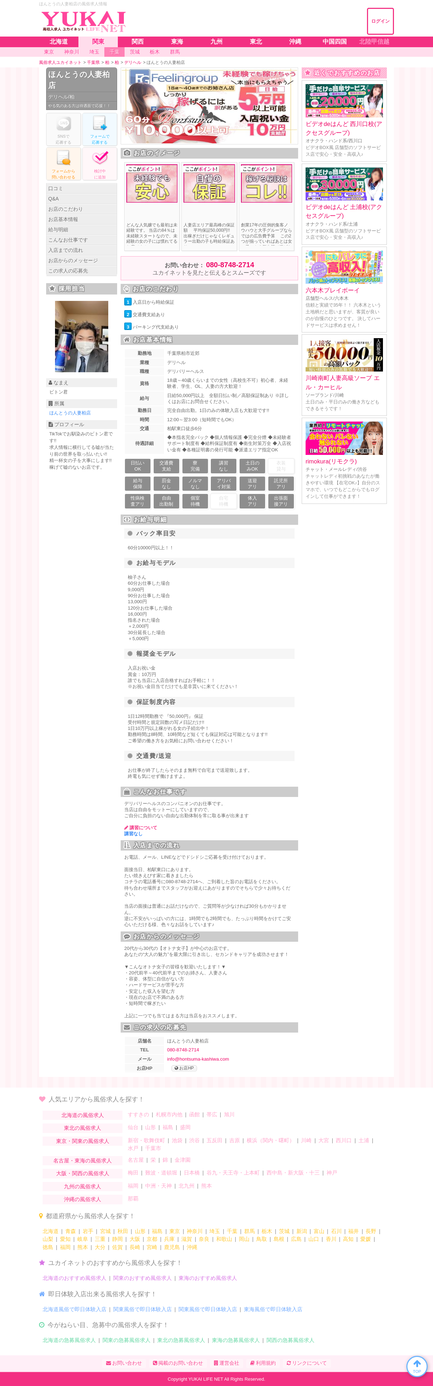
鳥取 (261, 1239)
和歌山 (224, 1239)
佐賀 (117, 1247)
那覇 (133, 1198)
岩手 (88, 1231)
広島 (296, 1239)
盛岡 (185, 1127)
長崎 (135, 1247)
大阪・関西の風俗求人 (82, 1173)
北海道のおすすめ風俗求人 (74, 1278)
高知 (348, 1239)
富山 (319, 1231)
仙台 (133, 1127)
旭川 (229, 1114)
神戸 (332, 1173)
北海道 (51, 1231)
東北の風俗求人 (82, 1128)
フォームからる (63, 163)
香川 (331, 1239)
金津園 (183, 1160)
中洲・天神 (158, 1186)
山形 (150, 1127)
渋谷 (194, 1140)
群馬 (249, 1231)
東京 (174, 1231)
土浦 (363, 1140)
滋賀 (186, 1239)
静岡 (117, 1239)
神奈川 (195, 1231)
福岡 (133, 1186)
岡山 (244, 1239)
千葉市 (153, 1148)
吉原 (234, 1140)
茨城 (284, 1231)
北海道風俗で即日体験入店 (74, 1309)
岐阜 (82, 1239)
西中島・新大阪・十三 (293, 1173)
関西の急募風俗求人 (290, 1340)
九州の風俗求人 (82, 1186)
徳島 (48, 1247)
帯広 (212, 1114)
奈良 (204, 1239)
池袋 (177, 1140)
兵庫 (169, 1239)
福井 (353, 1231)
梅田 (133, 1173)
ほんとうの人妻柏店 (79, 80)
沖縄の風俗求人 (82, 1199)
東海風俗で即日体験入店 (273, 1309)
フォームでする (99, 129)
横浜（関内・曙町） (271, 1140)
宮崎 (152, 1247)
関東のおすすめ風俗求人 (142, 1278)
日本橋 (192, 1173)
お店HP (184, 1068)
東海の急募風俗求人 (236, 1340)
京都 (152, 1239)
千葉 (232, 1231)
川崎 (306, 1140)
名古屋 (136, 1160)
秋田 (122, 1231)
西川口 (344, 1140)
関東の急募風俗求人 (126, 1340)
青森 (70, 1231)
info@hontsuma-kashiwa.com (198, 1059)
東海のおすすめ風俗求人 (208, 1278)
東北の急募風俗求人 (181, 1340)
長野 (371, 1231)
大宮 (323, 1140)
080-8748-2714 (230, 265)
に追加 (99, 163)
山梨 (48, 1239)
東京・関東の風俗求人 (82, 1141)
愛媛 (365, 1239)
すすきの (138, 1114)
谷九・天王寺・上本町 (233, 1173)
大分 (100, 1247)
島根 (279, 1239)
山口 (313, 1239)
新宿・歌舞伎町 (146, 1140)
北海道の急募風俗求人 (69, 1340)
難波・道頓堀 (161, 1173)
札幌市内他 (169, 1114)
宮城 (105, 1231)
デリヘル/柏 (61, 97)
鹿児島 (172, 1247)
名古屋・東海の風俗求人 (82, 1160)
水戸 (133, 1148)
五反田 (215, 1140)
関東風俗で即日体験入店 (142, 1309)
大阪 (135, 1239)
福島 (168, 1127)
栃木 (267, 1231)
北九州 (186, 1186)
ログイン (380, 21)
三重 (100, 1239)
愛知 (65, 1239)
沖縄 (192, 1247)
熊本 (206, 1186)
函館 (194, 1114)
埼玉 (214, 1231)
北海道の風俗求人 (82, 1115)
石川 (336, 1231)
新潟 (301, 1231)
